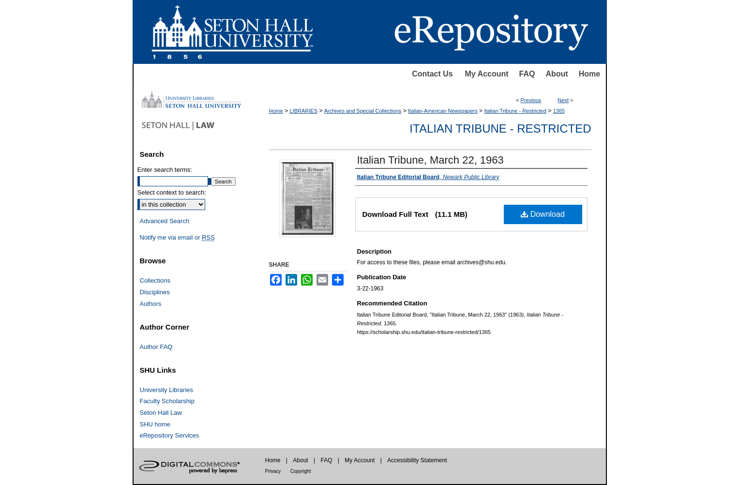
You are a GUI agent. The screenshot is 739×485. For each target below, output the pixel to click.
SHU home (155, 424)
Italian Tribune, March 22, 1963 (430, 160)
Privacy (273, 471)
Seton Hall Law (161, 412)
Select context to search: (171, 192)
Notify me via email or (177, 238)
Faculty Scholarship (167, 401)
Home (589, 74)
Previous (531, 100)
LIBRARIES (303, 111)
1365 (558, 111)
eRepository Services (169, 435)
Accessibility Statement (417, 460)
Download (543, 214)
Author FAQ (156, 346)
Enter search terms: (164, 169)
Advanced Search (165, 221)
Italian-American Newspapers (443, 111)
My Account (487, 74)
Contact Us (432, 74)
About (556, 74)
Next (563, 100)
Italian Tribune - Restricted (515, 111)
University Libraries (167, 390)
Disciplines (155, 292)
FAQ (527, 74)
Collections (155, 280)
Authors (151, 303)
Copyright (300, 471)
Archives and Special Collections (363, 111)
